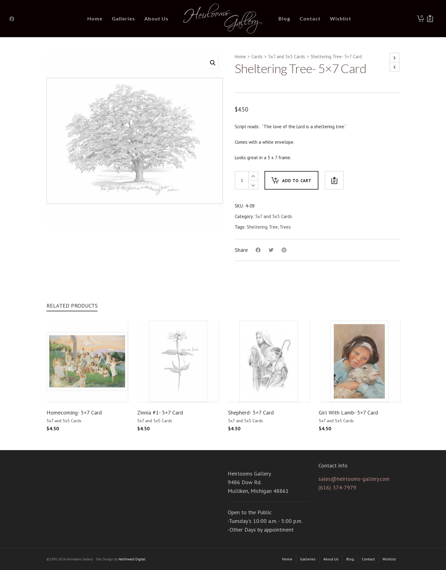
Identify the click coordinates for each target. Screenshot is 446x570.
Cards (257, 56)
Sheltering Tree (262, 227)
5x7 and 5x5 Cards (286, 56)
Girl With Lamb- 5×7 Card (348, 412)
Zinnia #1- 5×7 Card (160, 412)
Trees (285, 227)
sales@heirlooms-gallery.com (354, 478)
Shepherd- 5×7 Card (251, 412)
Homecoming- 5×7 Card (74, 412)
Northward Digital (132, 559)
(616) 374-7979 (337, 487)
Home (240, 56)
